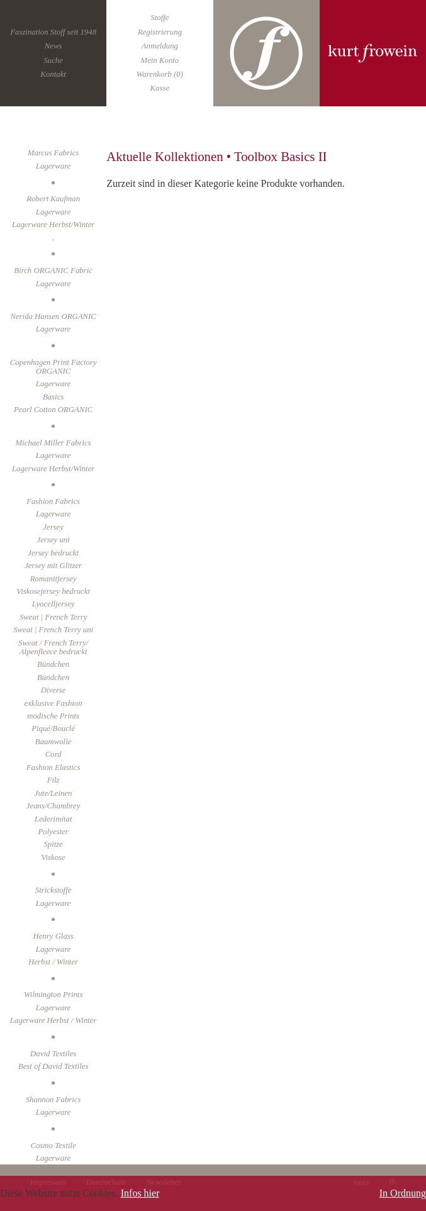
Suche (53, 60)
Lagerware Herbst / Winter (53, 1020)
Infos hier (140, 1193)
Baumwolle (53, 741)
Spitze (53, 844)
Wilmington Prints (53, 994)
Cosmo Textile (53, 1145)
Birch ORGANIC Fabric (53, 270)
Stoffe (159, 17)
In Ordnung (402, 1193)
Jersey (53, 527)
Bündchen (53, 664)
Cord (53, 754)
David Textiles (53, 1053)
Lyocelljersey (53, 604)
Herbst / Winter (53, 961)
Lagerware (53, 212)
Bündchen (53, 677)
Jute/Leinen (53, 793)
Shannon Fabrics (53, 1099)
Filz (53, 780)
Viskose (53, 857)
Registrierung (160, 32)
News (53, 46)
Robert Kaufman (53, 198)
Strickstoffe (53, 890)
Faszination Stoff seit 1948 (53, 32)
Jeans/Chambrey (53, 805)
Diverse (53, 690)
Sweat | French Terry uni (53, 629)
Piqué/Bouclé (53, 728)
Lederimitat (53, 819)
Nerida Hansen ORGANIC (53, 316)
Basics (53, 397)
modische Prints (53, 716)
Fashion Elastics (53, 767)
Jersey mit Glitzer (53, 565)
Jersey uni (53, 539)
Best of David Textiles (53, 1066)
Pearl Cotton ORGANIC (53, 409)
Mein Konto (159, 60)
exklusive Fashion (53, 703)
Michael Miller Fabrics (53, 442)
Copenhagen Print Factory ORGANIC (53, 367)
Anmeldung (160, 46)
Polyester (53, 831)
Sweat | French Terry (53, 617)
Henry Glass (53, 936)
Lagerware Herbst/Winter (53, 224)
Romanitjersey (53, 578)
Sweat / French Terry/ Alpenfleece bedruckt (53, 647)
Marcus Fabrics (53, 152)
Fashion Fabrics (53, 501)
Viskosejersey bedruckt (53, 591)
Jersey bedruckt (53, 553)
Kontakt (53, 74)
